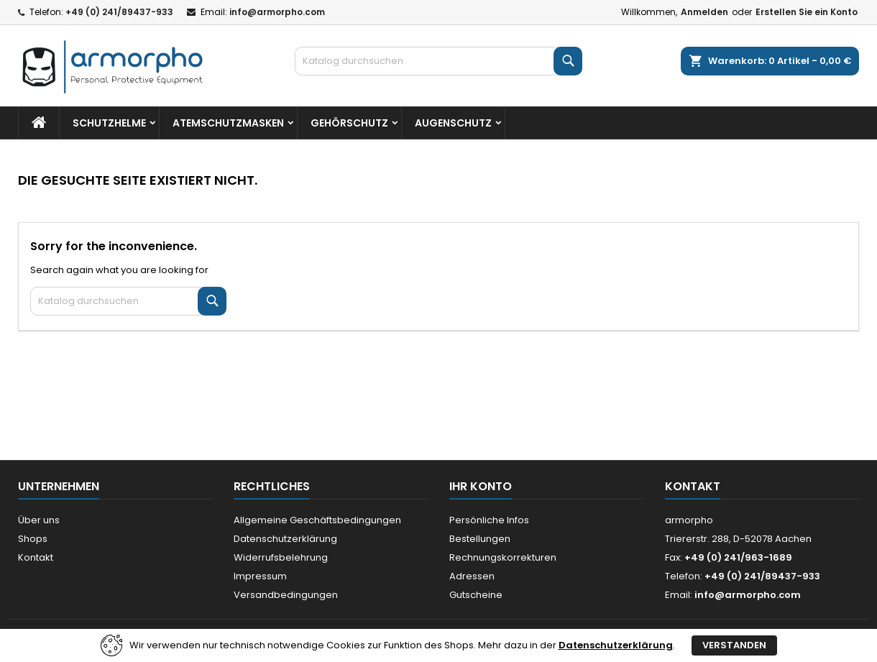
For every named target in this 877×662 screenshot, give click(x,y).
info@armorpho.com (277, 12)
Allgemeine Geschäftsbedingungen (317, 520)
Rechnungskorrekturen (502, 557)
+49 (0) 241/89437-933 (119, 12)
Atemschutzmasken (228, 123)
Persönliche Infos (489, 520)
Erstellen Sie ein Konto (807, 12)
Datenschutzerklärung (285, 539)
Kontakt (35, 557)
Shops (32, 539)
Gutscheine (475, 595)
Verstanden (734, 645)
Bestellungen (479, 539)
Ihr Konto (480, 486)
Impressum (260, 576)
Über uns (39, 520)
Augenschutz (453, 123)
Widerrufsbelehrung (281, 557)
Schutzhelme (109, 123)
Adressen (472, 576)
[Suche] (438, 61)
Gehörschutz (349, 123)
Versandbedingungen (286, 595)
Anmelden (704, 12)
